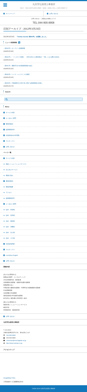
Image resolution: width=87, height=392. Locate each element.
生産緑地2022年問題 (12, 135)
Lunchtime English (12, 255)
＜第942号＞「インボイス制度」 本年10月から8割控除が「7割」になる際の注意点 (31, 57)
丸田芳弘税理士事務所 (44, 4)
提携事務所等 (10, 129)
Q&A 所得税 (10, 210)
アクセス (9, 192)
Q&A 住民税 (10, 215)
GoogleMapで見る (9, 378)
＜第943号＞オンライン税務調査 (14, 48)
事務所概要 (9, 187)
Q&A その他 (10, 238)
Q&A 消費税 (10, 227)
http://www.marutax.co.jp (13, 343)
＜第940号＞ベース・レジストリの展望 (16, 74)
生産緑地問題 (10, 244)
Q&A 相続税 (10, 221)
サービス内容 (10, 112)
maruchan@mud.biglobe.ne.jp (15, 340)
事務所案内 (9, 124)
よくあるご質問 (11, 118)
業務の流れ (9, 175)
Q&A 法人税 (10, 232)
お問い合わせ (10, 147)
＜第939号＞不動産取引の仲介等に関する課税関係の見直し (23, 83)
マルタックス (10, 141)
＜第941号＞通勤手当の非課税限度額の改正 (17, 66)
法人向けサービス (12, 170)
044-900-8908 (10, 335)
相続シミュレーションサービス (16, 164)
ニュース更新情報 (11, 42)
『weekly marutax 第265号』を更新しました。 (32, 36)
